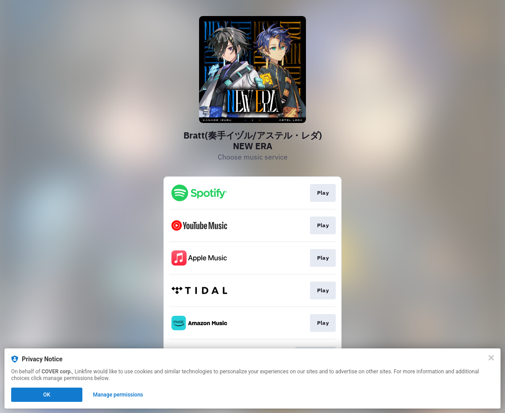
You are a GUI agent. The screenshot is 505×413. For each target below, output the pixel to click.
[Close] (491, 358)
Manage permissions (118, 395)
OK (46, 395)
